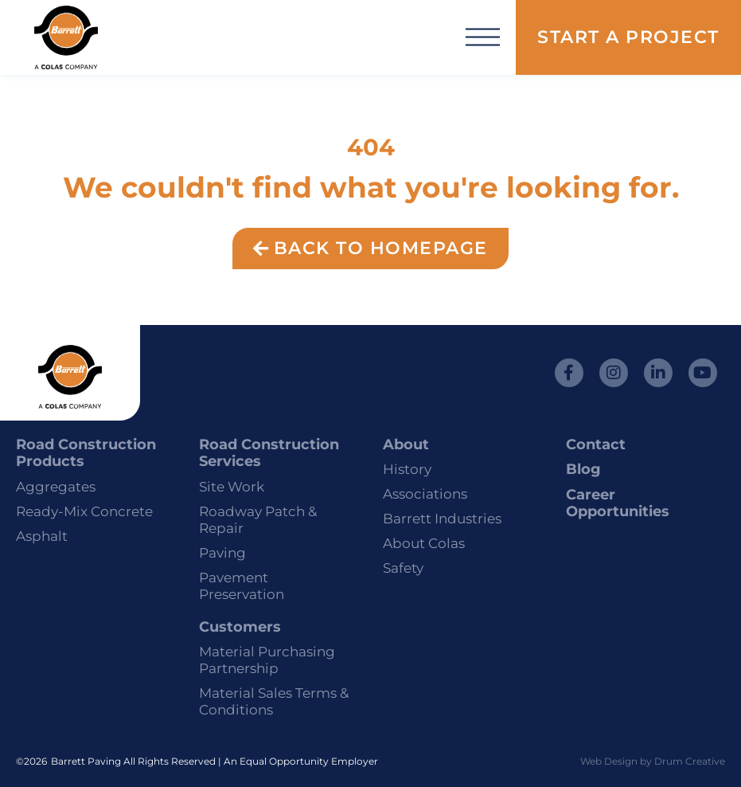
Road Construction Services (269, 453)
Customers (240, 627)
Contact (596, 444)
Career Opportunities (617, 503)
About (406, 444)
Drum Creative (689, 761)
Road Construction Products (86, 453)
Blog (583, 469)
